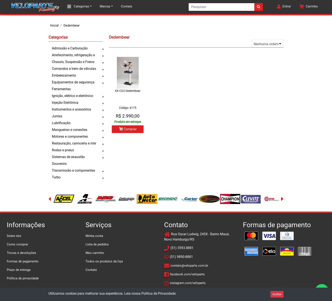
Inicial (54, 25)
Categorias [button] (78, 6)
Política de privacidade (23, 278)
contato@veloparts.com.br (189, 265)
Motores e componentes (70, 136)
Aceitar (277, 294)
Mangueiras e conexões (69, 130)
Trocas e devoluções (21, 253)
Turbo (56, 177)
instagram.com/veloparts (188, 283)
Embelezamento (64, 75)
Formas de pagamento (23, 261)
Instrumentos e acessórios (71, 109)
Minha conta (94, 236)
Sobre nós (14, 236)
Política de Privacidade (158, 293)
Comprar (128, 129)
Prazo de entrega (18, 270)
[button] (284, 7)
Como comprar (17, 244)
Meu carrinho (95, 253)
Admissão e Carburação (70, 48)
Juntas (57, 116)
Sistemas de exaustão (68, 157)
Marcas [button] (105, 6)
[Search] (226, 7)
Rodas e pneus (63, 150)
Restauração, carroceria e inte (74, 143)
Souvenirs (59, 164)
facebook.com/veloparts (187, 274)
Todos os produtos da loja (104, 261)
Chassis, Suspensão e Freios (73, 62)
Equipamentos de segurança (73, 82)
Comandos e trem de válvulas (74, 69)
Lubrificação (61, 123)
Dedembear (72, 25)
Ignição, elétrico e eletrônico (72, 96)
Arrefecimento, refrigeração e (73, 55)
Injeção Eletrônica (65, 103)
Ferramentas (61, 89)
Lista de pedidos (97, 244)
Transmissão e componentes (73, 170)
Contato (126, 6)
